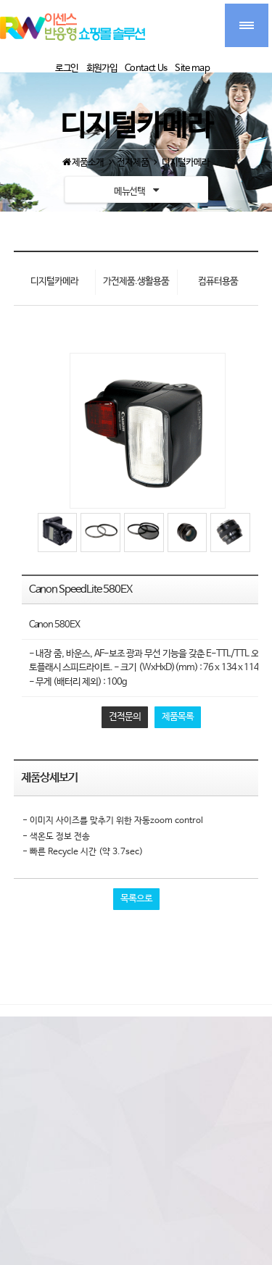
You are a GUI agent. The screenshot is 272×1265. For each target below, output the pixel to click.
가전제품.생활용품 (136, 281)
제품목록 (178, 716)
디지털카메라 (54, 281)
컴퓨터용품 (218, 281)
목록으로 (136, 898)
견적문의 (125, 716)
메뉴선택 (136, 190)
